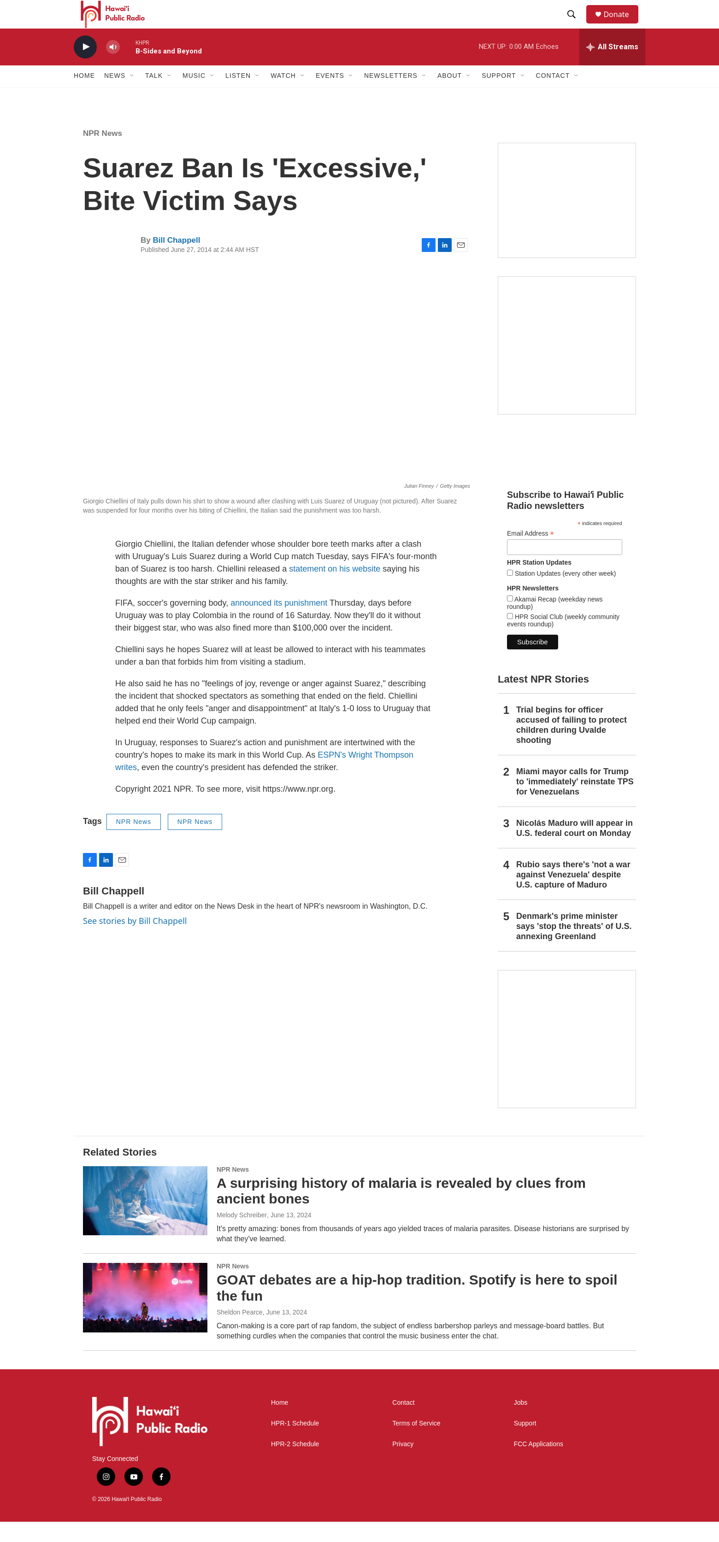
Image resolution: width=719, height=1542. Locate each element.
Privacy (402, 1463)
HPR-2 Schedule (295, 1463)
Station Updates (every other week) (564, 593)
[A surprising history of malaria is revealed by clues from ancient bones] (145, 1220)
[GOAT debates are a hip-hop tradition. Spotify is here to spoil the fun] (145, 1317)
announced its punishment (278, 623)
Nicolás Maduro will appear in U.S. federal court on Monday (574, 848)
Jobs (521, 1422)
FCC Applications (538, 1463)
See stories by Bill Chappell (135, 940)
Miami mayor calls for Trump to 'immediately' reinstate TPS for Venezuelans (575, 801)
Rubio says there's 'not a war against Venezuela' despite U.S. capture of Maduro (573, 894)
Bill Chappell (176, 260)
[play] (85, 67)
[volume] (113, 67)
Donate (621, 24)
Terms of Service (416, 1443)
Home (84, 95)
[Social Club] (567, 220)
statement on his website (334, 589)
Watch (283, 95)
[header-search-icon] (575, 24)
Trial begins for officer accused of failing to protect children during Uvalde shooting (571, 745)
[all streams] (612, 66)
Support (525, 1443)
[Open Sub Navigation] (132, 95)
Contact (403, 1422)
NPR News (102, 153)
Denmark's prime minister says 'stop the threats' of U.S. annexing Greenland (574, 946)
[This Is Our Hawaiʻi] (567, 1058)
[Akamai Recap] (567, 365)
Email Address (530, 553)
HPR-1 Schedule (295, 1443)
